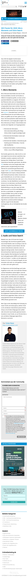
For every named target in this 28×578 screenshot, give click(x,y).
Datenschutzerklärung (10, 433)
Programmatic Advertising (9, 524)
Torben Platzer (10, 323)
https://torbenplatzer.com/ (10, 325)
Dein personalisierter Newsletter (11, 535)
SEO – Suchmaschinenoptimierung (12, 518)
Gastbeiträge (6, 556)
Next (25, 460)
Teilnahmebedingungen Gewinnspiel (12, 568)
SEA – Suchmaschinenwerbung (11, 520)
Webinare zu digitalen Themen (11, 539)
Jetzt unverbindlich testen (14, 231)
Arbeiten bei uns (7, 560)
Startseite (3, 21)
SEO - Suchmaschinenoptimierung (9, 23)
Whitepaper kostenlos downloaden (12, 537)
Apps (9, 170)
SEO (2, 164)
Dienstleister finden (8, 541)
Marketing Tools (7, 526)
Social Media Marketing (9, 516)
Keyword (6, 112)
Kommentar (5, 394)
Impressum (6, 562)
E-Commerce (6, 522)
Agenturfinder (6, 533)
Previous (3, 460)
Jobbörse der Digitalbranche (10, 543)
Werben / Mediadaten (8, 554)
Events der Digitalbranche (9, 545)
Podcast (5, 547)
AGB (4, 566)
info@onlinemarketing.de (19, 423)
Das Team (5, 558)
